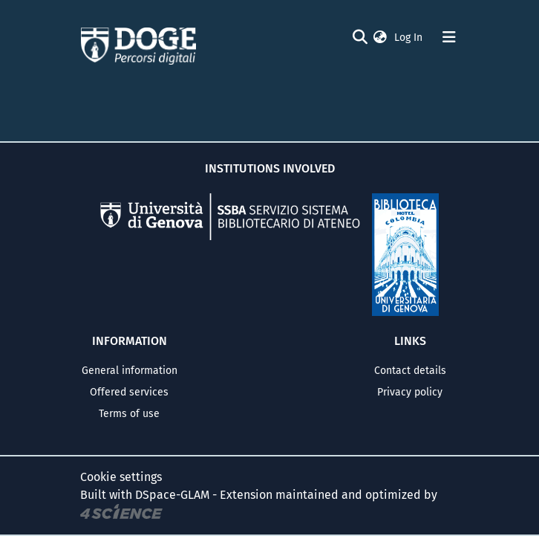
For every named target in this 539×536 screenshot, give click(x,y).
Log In (409, 37)
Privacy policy (409, 392)
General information (129, 370)
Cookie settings (121, 477)
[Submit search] (359, 37)
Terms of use (129, 413)
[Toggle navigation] (449, 37)
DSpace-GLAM (172, 495)
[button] (380, 37)
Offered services (129, 392)
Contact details (410, 370)
